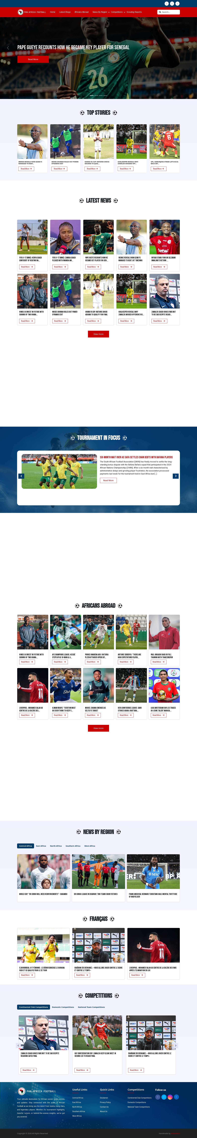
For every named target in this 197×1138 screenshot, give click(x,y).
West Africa (77, 1116)
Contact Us (104, 1107)
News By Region (100, 12)
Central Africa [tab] (25, 846)
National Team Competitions (139, 1107)
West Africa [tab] (89, 846)
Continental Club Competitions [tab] (33, 1007)
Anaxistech (175, 1133)
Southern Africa (78, 1111)
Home (52, 12)
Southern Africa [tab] (73, 846)
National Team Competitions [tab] (91, 1007)
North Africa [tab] (56, 846)
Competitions (117, 12)
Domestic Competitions (137, 1102)
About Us (103, 1111)
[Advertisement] (25, 202)
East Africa (76, 1102)
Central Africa (77, 1098)
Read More (33, 59)
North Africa (77, 1107)
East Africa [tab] (41, 846)
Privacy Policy (105, 1102)
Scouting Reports (134, 12)
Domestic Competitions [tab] (63, 1007)
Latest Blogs (65, 12)
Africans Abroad (82, 12)
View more (98, 334)
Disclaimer (104, 1098)
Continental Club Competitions (140, 1098)
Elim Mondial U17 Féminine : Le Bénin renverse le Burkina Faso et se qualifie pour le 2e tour (42, 969)
